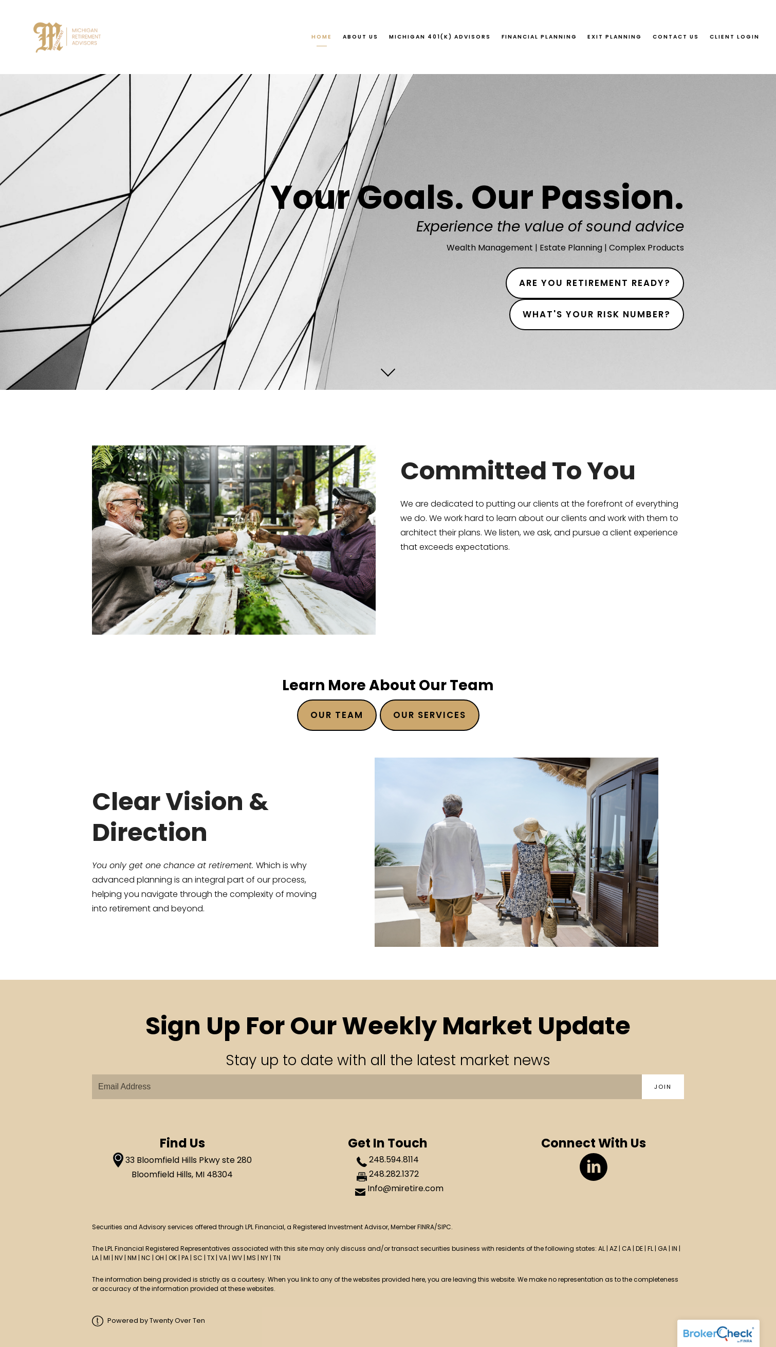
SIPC (444, 1227)
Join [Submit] (663, 1087)
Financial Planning (539, 37)
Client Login (735, 37)
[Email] (367, 1086)
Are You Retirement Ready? (595, 283)
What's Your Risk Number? (597, 314)
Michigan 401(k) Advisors (440, 37)
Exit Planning (614, 37)
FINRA (425, 1227)
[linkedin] (593, 1167)
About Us (360, 37)
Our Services (429, 715)
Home (321, 37)
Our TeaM (336, 715)
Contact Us (676, 37)
